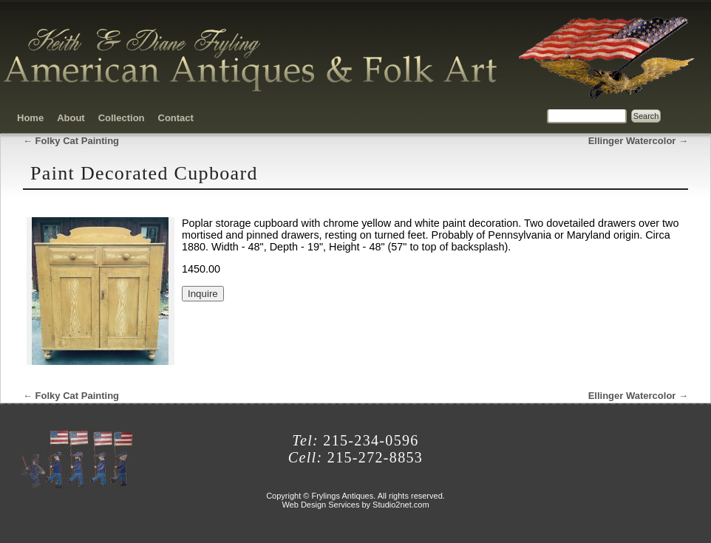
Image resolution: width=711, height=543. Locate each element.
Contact (176, 117)
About (71, 117)
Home (30, 117)
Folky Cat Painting (71, 140)
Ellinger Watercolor (638, 140)
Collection (121, 117)
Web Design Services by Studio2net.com (355, 504)
